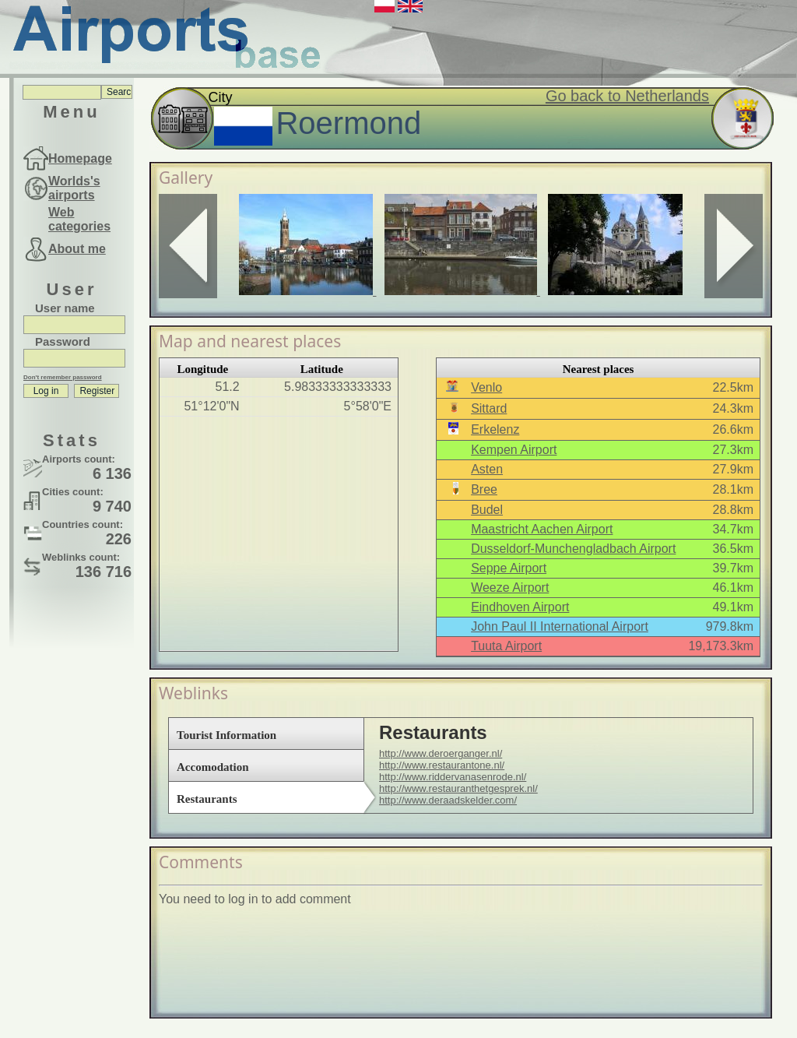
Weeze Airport (510, 587)
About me (77, 248)
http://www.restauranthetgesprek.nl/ (458, 788)
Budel (487, 509)
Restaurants (207, 799)
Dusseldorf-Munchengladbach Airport (573, 548)
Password (62, 341)
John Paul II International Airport (559, 626)
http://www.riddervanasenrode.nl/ (452, 777)
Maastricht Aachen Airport (542, 529)
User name (65, 308)
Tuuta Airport (506, 646)
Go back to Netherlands (627, 95)
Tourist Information (226, 735)
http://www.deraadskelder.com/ (448, 800)
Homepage (80, 158)
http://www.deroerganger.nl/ (440, 753)
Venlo (486, 387)
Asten (487, 469)
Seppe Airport (508, 568)
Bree (484, 489)
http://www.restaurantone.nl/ (441, 765)
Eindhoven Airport (520, 607)
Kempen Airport (513, 449)
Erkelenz (495, 429)
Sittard (489, 408)
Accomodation (213, 767)
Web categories (79, 219)
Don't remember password (62, 377)
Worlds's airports (74, 188)
